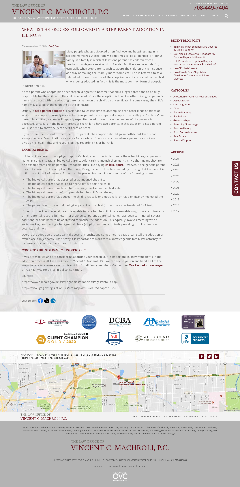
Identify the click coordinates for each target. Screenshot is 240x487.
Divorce (177, 108)
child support (114, 165)
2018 (175, 205)
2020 (175, 193)
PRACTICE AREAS (172, 417)
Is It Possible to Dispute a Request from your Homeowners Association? (194, 62)
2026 (175, 159)
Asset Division (181, 100)
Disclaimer (113, 466)
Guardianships (181, 120)
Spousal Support (183, 140)
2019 (175, 199)
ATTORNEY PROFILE (150, 417)
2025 (175, 164)
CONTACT (214, 417)
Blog (204, 15)
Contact (216, 15)
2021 (175, 188)
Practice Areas (167, 15)
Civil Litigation (181, 104)
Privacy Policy (128, 466)
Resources (99, 466)
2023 (175, 176)
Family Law (53, 46)
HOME (135, 417)
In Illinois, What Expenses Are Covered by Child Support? (195, 48)
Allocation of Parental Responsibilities (195, 96)
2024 (175, 170)
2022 (175, 182)
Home (126, 15)
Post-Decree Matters (185, 132)
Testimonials (189, 15)
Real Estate (179, 136)
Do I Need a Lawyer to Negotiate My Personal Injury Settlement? (194, 55)
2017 (175, 211)
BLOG (204, 417)
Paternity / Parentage (185, 124)
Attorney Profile (143, 15)
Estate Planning (182, 112)
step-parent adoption (49, 111)
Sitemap (142, 466)
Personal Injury (182, 128)
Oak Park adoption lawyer (146, 265)
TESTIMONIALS (191, 417)
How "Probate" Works (186, 68)
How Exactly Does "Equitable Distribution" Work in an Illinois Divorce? (191, 75)
